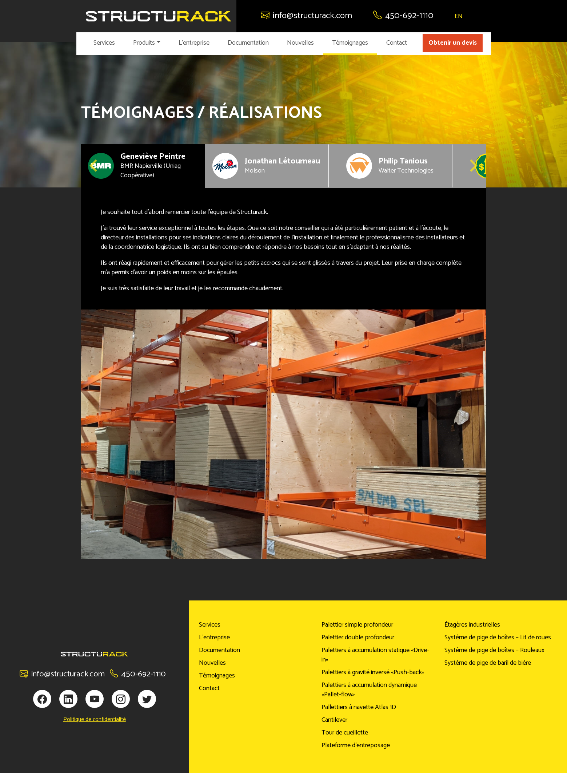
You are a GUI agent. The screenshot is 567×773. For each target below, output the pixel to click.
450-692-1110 (403, 16)
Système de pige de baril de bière (487, 662)
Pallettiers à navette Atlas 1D (359, 707)
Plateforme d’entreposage (356, 745)
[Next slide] (472, 165)
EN (459, 16)
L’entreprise (194, 42)
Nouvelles (300, 42)
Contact (396, 42)
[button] (143, 166)
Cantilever (334, 720)
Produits (144, 42)
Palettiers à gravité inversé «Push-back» (373, 672)
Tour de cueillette (345, 732)
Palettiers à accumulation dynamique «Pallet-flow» (369, 690)
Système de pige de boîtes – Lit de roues (497, 637)
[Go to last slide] (94, 165)
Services (104, 42)
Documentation (248, 42)
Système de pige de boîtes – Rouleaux (494, 650)
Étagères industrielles (472, 624)
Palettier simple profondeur (357, 624)
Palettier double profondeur (358, 637)
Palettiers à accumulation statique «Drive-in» (375, 655)
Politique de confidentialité (94, 719)
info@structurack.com (306, 16)
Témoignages (350, 42)
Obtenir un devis (452, 42)
